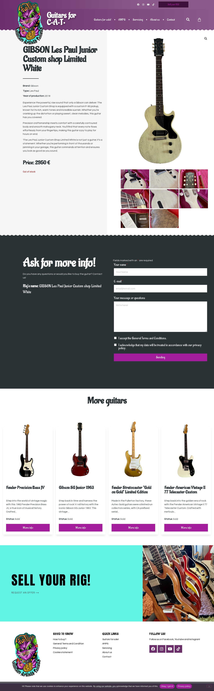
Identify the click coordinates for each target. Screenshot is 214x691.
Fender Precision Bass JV (25, 487)
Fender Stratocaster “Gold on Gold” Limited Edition (131, 490)
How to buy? (59, 639)
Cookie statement (63, 652)
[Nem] (209, 686)
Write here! (160, 316)
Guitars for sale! (102, 19)
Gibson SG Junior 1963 (76, 487)
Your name (120, 264)
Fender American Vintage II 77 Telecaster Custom (184, 490)
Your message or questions (129, 298)
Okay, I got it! (167, 686)
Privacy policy (60, 648)
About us (155, 19)
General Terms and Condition (68, 643)
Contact (171, 19)
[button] (188, 19)
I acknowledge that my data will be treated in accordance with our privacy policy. (160, 347)
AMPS (121, 19)
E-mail (118, 281)
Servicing (138, 19)
